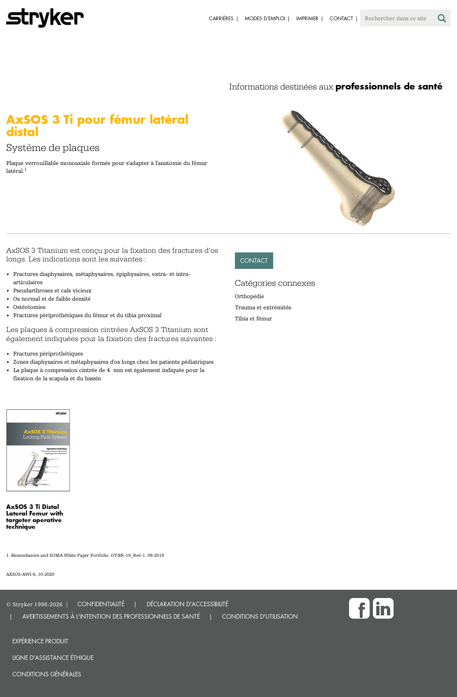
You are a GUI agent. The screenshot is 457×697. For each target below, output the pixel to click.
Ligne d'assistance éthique (53, 658)
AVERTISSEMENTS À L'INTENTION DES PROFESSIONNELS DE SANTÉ (111, 616)
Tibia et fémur (253, 318)
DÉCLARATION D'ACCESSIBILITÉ (187, 604)
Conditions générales (46, 674)
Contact (254, 260)
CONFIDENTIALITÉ (100, 604)
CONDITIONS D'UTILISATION (260, 616)
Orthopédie (249, 296)
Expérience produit (40, 641)
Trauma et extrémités (263, 307)
